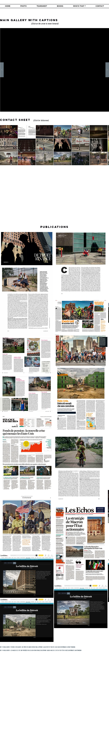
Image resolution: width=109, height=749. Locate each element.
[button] (60, 6)
